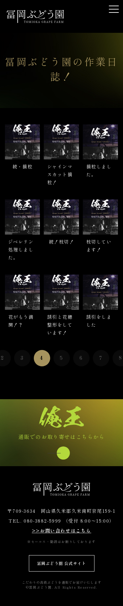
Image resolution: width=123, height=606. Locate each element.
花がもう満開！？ (20, 321)
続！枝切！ (61, 241)
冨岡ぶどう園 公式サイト (61, 563)
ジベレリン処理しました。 (20, 249)
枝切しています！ (99, 245)
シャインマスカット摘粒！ (59, 174)
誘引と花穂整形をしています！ (59, 325)
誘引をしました (99, 321)
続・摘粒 (22, 166)
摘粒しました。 (99, 170)
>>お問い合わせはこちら (61, 530)
